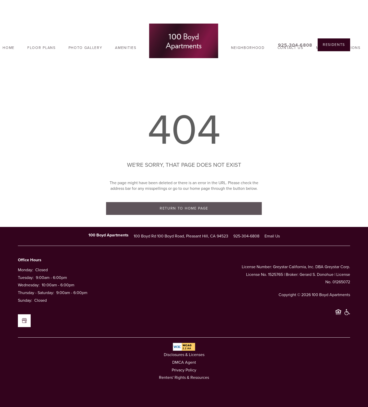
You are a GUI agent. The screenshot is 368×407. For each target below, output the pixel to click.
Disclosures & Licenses (184, 355)
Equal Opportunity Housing (338, 314)
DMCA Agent (184, 362)
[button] (334, 44)
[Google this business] (24, 320)
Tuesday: (26, 277)
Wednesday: (29, 285)
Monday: (25, 270)
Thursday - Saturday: (36, 293)
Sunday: (25, 300)
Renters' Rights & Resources (184, 377)
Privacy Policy (184, 370)
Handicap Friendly (347, 314)
